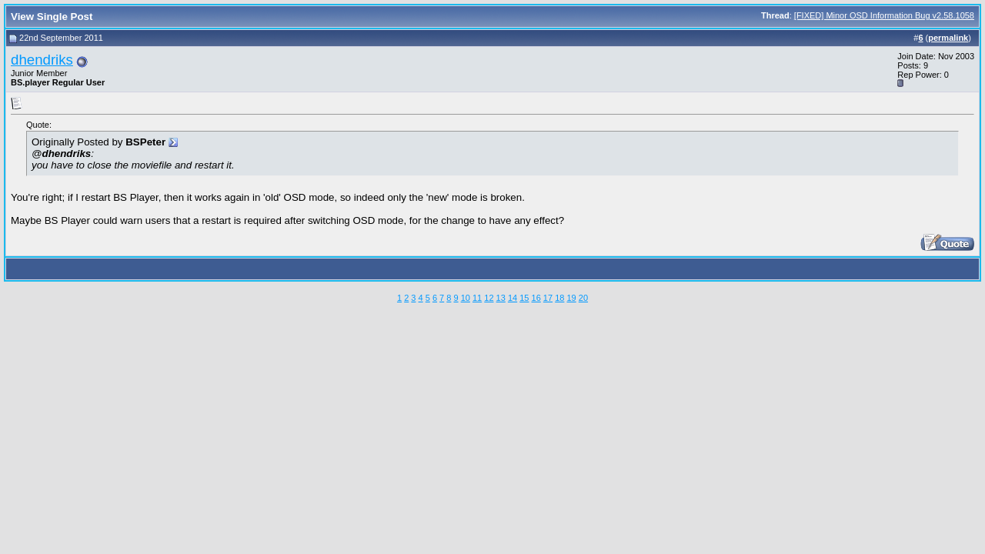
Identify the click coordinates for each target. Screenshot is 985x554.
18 (559, 297)
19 (571, 297)
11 (477, 297)
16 (536, 297)
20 (583, 297)
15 (524, 297)
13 (501, 297)
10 (465, 297)
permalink (948, 37)
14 (512, 297)
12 (488, 297)
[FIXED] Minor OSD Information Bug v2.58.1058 (884, 15)
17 (548, 297)
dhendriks (42, 60)
